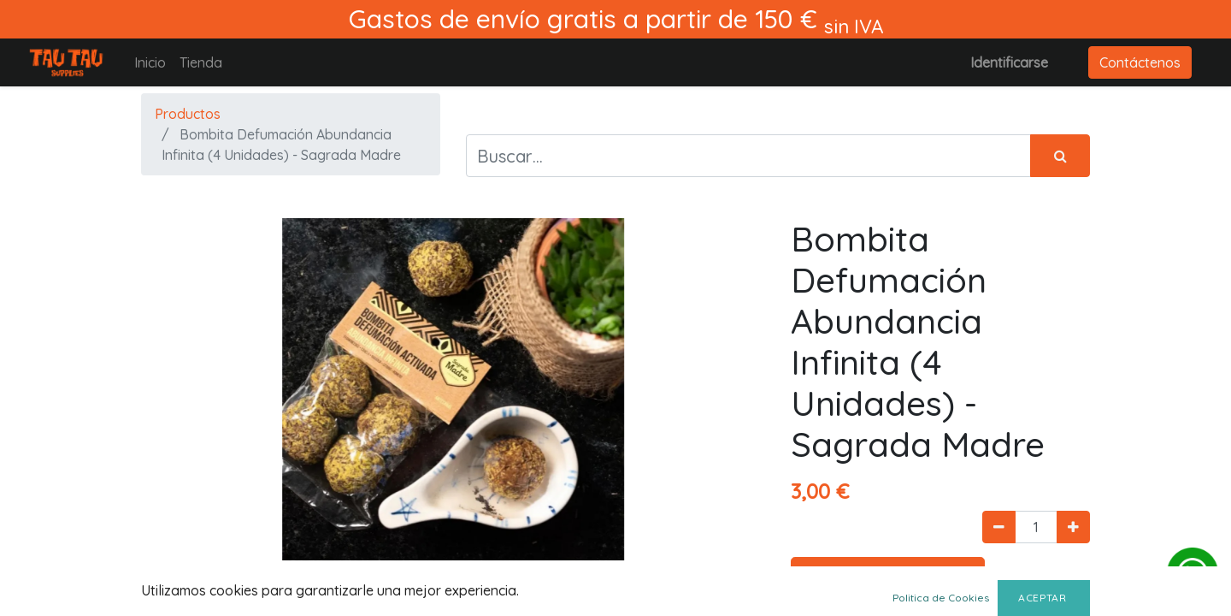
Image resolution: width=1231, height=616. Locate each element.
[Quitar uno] (999, 527)
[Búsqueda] (1060, 155)
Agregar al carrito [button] (887, 577)
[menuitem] (150, 62)
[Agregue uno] (1073, 527)
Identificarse (1009, 62)
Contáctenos (1140, 62)
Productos (188, 113)
